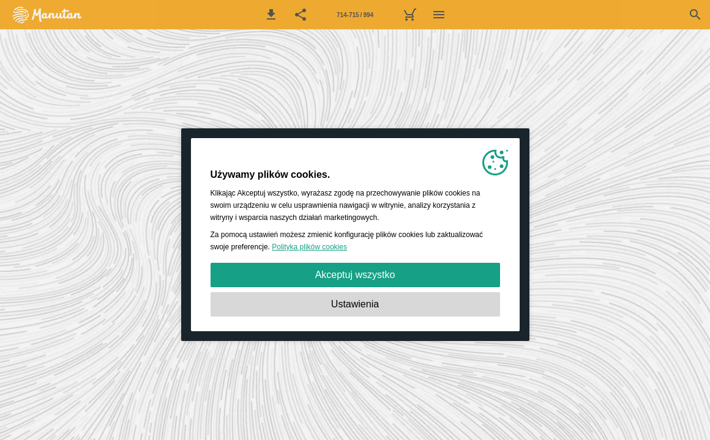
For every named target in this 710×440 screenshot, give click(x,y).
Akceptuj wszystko (355, 275)
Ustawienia (355, 304)
